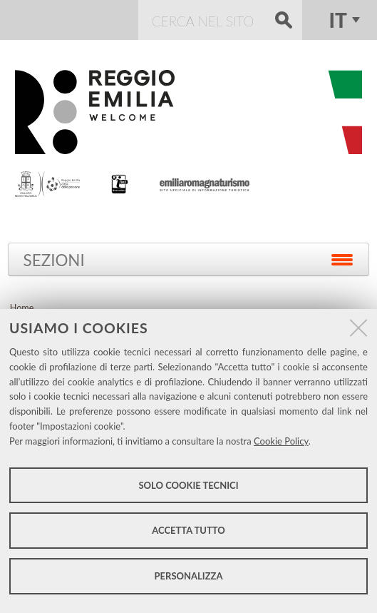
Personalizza (189, 576)
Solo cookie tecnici (188, 485)
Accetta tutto (188, 530)
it (337, 20)
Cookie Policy (281, 441)
